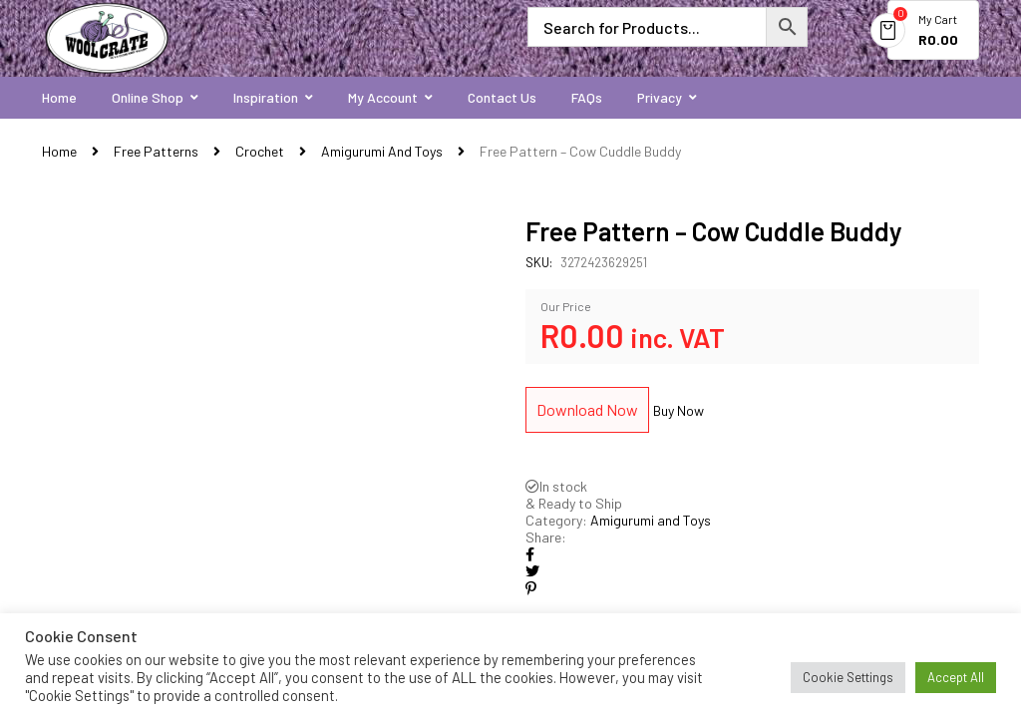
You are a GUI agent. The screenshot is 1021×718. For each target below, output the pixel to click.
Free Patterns (156, 151)
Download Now (587, 409)
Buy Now (678, 410)
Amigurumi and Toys (382, 151)
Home (59, 151)
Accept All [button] (955, 677)
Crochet (259, 151)
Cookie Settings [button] (848, 677)
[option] (269, 426)
